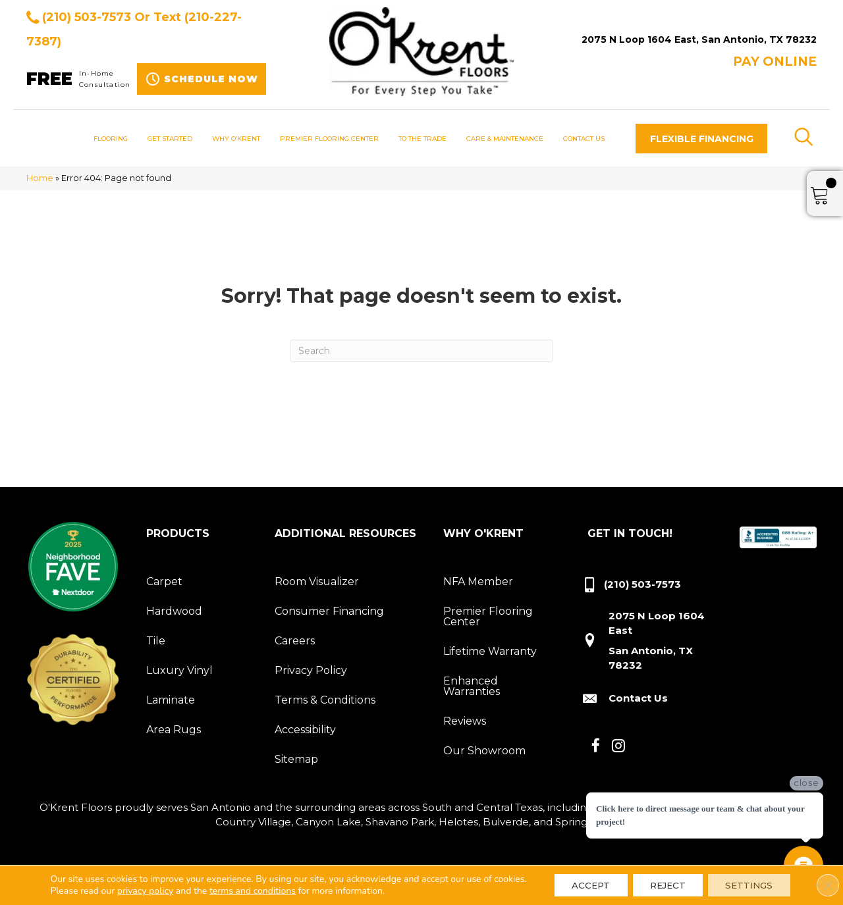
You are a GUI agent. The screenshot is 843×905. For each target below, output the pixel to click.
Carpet (164, 581)
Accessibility (305, 729)
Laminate (170, 700)
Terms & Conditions (325, 700)
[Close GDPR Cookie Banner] (822, 880)
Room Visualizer (317, 581)
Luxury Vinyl (179, 670)
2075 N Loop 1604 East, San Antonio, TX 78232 (699, 39)
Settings (749, 881)
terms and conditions (248, 892)
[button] (701, 138)
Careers (295, 640)
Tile (155, 640)
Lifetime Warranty (490, 651)
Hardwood (174, 611)
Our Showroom (484, 750)
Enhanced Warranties (471, 686)
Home (39, 178)
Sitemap (296, 759)
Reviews (464, 721)
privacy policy (141, 892)
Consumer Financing (329, 611)
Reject (660, 881)
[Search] (421, 351)
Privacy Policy (311, 670)
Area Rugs (173, 729)
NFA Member (478, 581)
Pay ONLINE (775, 61)
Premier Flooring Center (488, 616)
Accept (577, 881)
